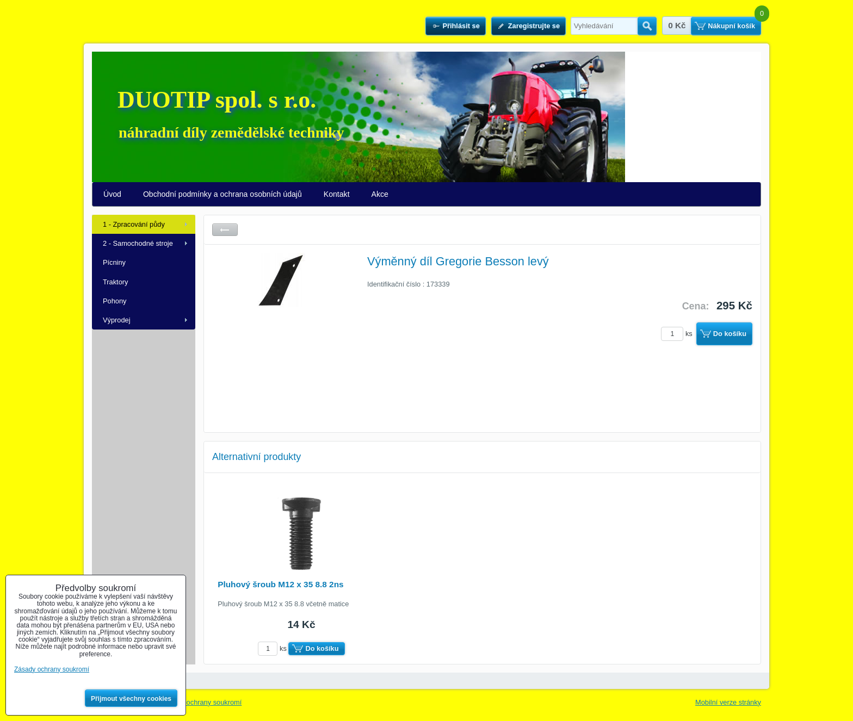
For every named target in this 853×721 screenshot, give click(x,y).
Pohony (114, 301)
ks (678, 334)
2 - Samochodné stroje (138, 243)
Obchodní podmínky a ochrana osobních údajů (222, 194)
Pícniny (114, 262)
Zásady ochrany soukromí (202, 702)
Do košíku (729, 334)
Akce (380, 194)
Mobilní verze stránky (728, 702)
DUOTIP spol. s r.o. (217, 99)
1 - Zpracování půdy (134, 224)
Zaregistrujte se (534, 26)
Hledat (647, 26)
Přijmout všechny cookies (131, 699)
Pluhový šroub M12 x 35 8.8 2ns (280, 584)
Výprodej (117, 320)
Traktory (115, 282)
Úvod (112, 194)
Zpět (225, 229)
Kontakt (337, 194)
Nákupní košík (731, 26)
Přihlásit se (460, 26)
